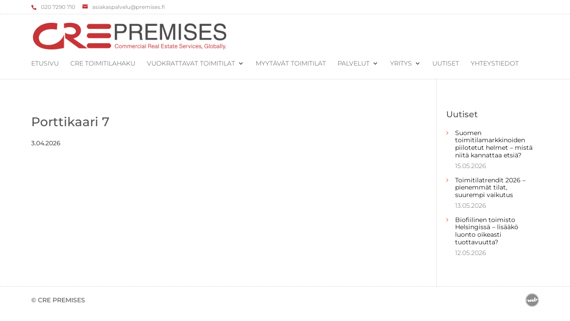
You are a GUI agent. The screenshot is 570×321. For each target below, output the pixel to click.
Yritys (401, 63)
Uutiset (445, 63)
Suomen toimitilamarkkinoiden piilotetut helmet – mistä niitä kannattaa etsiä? (494, 144)
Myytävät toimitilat (291, 63)
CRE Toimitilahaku (102, 63)
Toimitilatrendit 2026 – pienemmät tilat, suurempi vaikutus (490, 187)
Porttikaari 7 (70, 121)
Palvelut (354, 63)
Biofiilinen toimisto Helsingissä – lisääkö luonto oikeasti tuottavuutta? (486, 231)
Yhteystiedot (495, 63)
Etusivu (45, 63)
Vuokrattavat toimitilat (191, 63)
